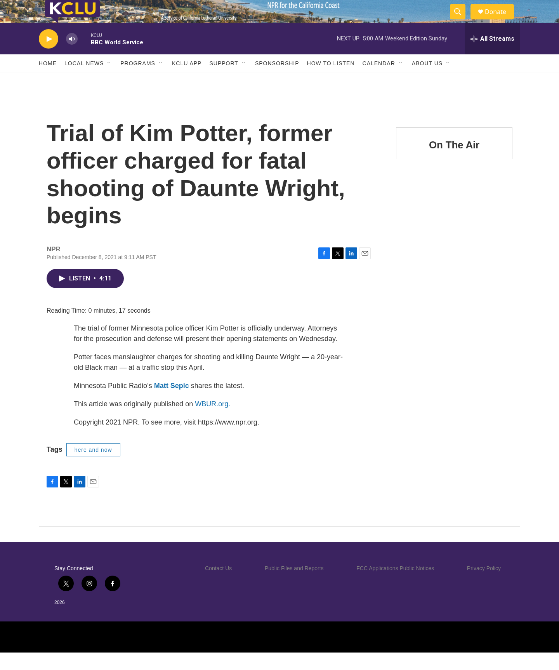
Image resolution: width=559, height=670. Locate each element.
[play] (48, 56)
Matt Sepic (171, 403)
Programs (137, 81)
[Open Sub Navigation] (109, 81)
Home (48, 81)
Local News (84, 81)
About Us (427, 81)
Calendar (379, 81)
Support (223, 81)
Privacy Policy (484, 586)
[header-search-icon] (461, 20)
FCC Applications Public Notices (395, 586)
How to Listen (331, 81)
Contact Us (218, 586)
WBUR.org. (212, 421)
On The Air (454, 162)
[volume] (71, 56)
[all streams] (492, 56)
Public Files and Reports (294, 586)
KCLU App (186, 81)
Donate (500, 20)
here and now (93, 467)
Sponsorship (277, 81)
